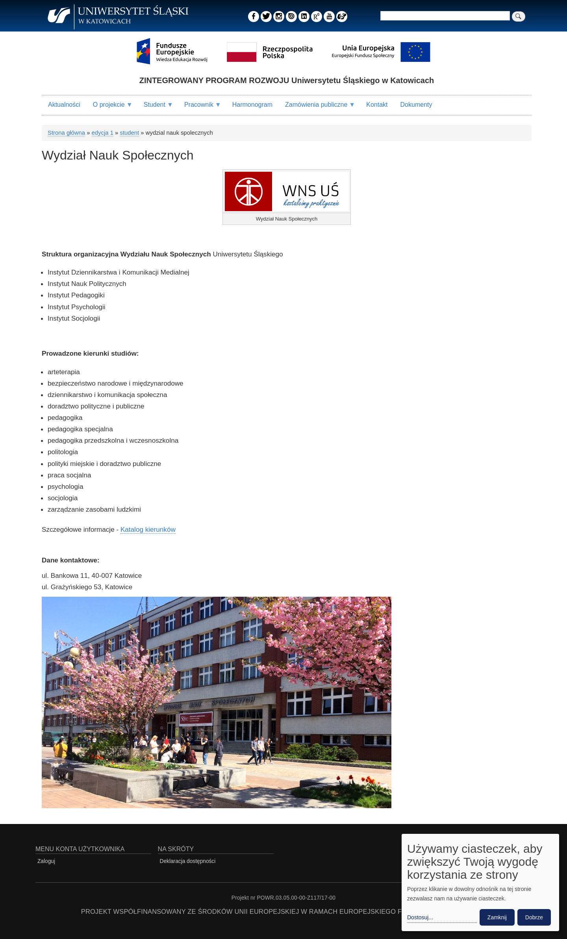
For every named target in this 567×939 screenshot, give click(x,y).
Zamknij (497, 917)
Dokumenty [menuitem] (416, 104)
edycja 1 (102, 133)
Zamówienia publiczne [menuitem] (317, 108)
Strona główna (66, 133)
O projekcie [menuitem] (110, 108)
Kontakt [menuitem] (376, 104)
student (129, 133)
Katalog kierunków (148, 529)
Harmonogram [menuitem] (252, 104)
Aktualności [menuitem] (64, 104)
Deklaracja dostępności (188, 861)
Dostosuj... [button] (420, 917)
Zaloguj (46, 861)
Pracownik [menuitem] (199, 108)
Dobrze (534, 917)
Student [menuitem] (155, 108)
